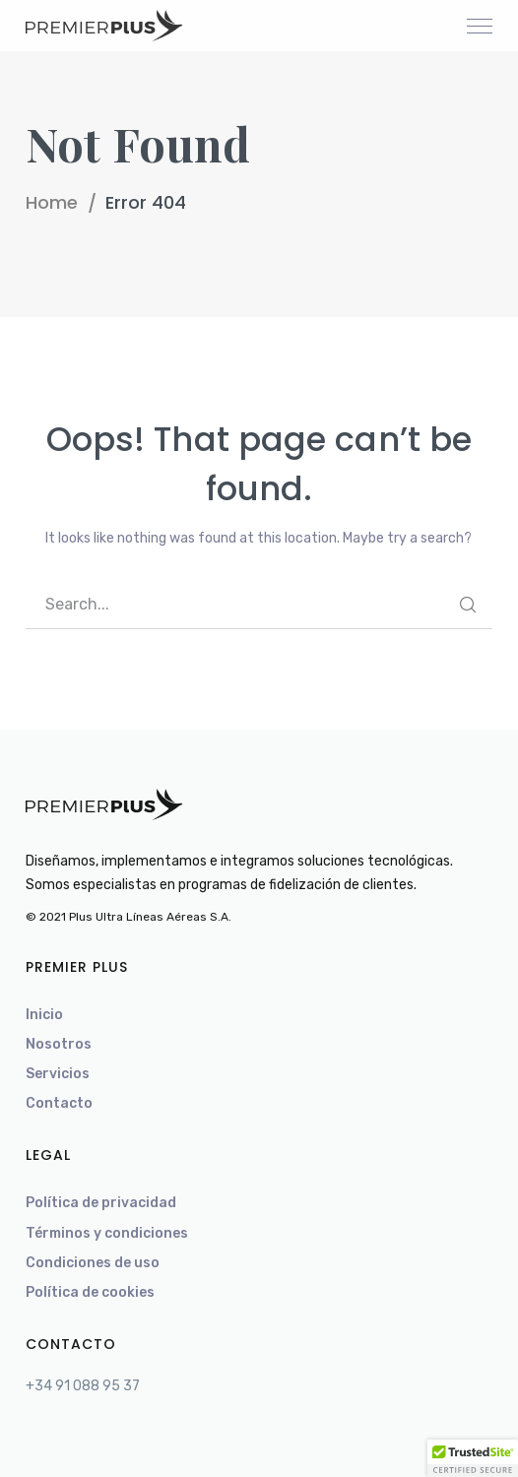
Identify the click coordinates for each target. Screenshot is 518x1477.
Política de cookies (90, 1292)
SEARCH (467, 604)
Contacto (59, 1103)
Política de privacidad (101, 1202)
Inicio (44, 1014)
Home (52, 202)
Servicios (58, 1073)
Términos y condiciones (107, 1233)
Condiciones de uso (93, 1262)
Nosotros (59, 1044)
